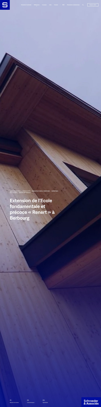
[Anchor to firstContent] (5, 402)
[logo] (5, 5)
